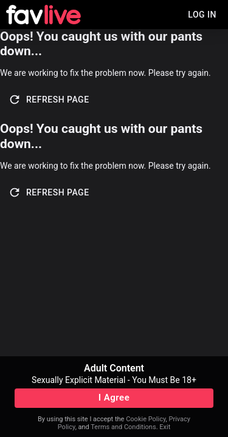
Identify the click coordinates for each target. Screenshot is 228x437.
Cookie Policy (145, 419)
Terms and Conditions (123, 427)
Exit (164, 427)
